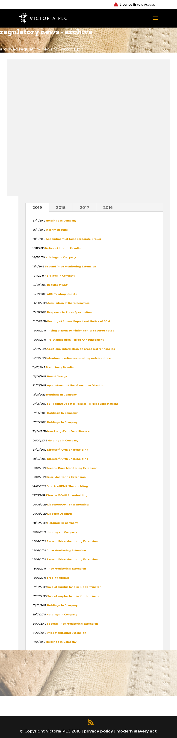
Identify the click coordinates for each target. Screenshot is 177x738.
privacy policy (99, 731)
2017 (84, 207)
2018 (61, 207)
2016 (108, 207)
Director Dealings (60, 513)
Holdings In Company (62, 523)
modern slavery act (136, 731)
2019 (37, 207)
